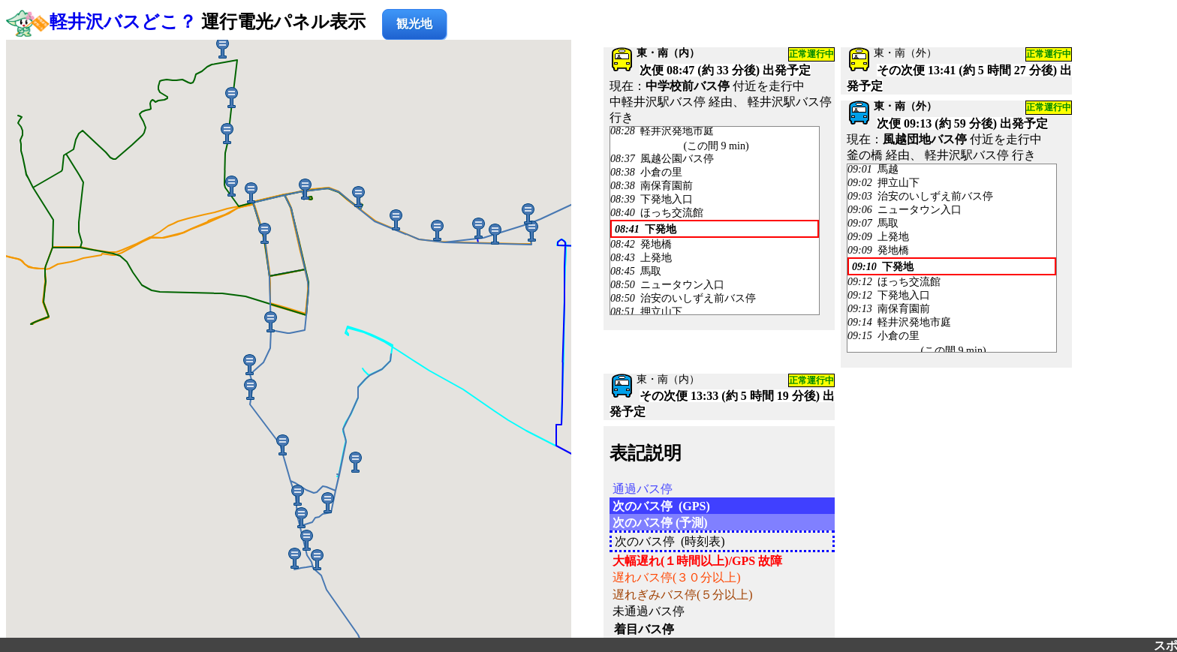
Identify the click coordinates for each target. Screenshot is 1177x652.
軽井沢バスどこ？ (123, 22)
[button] (358, 195)
